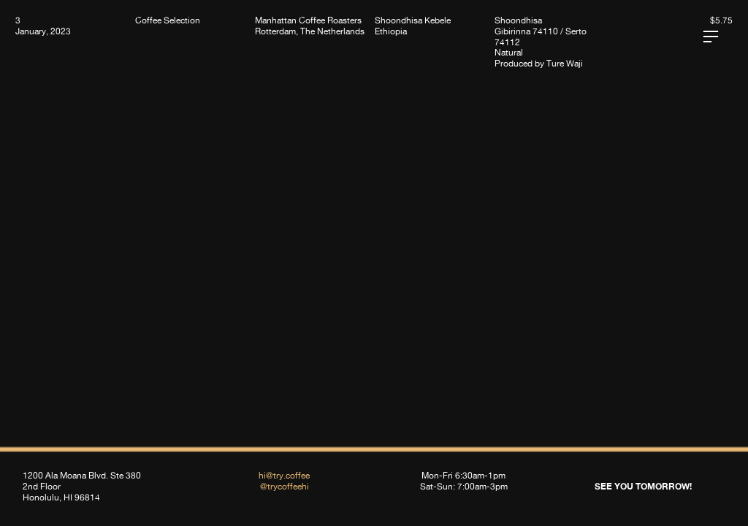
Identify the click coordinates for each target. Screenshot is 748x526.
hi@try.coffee (284, 475)
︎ (711, 37)
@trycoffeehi (284, 486)
